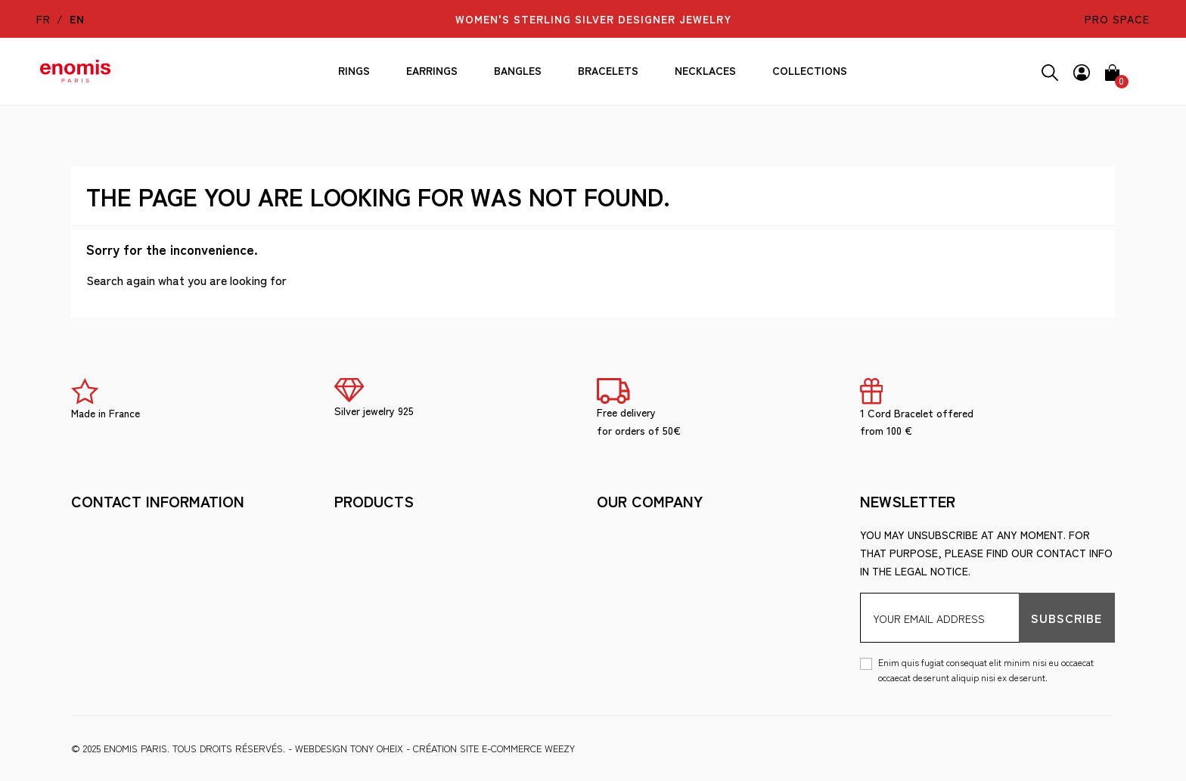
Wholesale (365, 648)
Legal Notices (374, 534)
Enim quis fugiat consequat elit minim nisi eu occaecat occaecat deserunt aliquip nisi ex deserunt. (986, 669)
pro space (1117, 18)
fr (43, 18)
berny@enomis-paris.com (140, 624)
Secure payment (641, 557)
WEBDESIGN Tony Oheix (349, 748)
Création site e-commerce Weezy (494, 748)
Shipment (622, 534)
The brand (362, 580)
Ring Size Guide (374, 626)
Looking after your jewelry (415, 603)
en (77, 18)
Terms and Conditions (396, 557)
